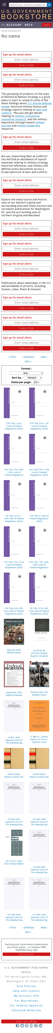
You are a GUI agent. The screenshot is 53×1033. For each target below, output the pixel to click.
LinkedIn (40, 1025)
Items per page (21, 382)
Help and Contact (26, 991)
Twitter (22, 1025)
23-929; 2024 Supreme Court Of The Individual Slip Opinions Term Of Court (13, 822)
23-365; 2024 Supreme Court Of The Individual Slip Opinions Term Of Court (39, 870)
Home (4, 30)
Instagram (26, 1025)
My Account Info (26, 995)
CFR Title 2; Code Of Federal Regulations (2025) (39, 518)
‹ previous (28, 356)
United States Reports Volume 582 (39, 775)
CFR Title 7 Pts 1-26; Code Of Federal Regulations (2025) (39, 426)
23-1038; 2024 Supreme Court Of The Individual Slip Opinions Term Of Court (13, 917)
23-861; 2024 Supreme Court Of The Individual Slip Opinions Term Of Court (13, 740)
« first (12, 356)
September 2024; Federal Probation (14, 693)
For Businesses (26, 1000)
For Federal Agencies (26, 1005)
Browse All (15, 30)
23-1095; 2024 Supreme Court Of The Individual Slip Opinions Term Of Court (39, 917)
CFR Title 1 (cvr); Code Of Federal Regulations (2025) (14, 426)
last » (28, 361)
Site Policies (26, 986)
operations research (13, 119)
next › (44, 356)
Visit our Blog (26, 1021)
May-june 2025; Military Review (14, 651)
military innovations (27, 116)
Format (26, 368)
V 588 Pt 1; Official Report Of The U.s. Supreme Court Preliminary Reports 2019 (39, 739)
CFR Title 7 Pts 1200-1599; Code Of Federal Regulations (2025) (39, 565)
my (11, 24)
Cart (47, 24)
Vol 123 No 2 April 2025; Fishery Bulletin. (14, 862)
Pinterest (36, 1025)
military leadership (28, 125)
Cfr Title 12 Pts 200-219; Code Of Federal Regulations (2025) (39, 611)
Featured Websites (26, 1010)
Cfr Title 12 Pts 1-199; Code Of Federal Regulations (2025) (14, 518)
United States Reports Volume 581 (13, 775)
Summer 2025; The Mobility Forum (39, 693)
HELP (29, 24)
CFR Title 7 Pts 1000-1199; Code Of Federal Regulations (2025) (14, 472)
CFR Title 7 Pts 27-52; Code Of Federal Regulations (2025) (14, 565)
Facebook (17, 1025)
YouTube (31, 1025)
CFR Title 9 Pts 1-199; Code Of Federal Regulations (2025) (39, 472)
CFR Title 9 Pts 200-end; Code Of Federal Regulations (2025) (14, 611)
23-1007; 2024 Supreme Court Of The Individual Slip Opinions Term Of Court (39, 822)
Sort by (17, 377)
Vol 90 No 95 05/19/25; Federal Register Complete (39, 653)
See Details (26, 954)
